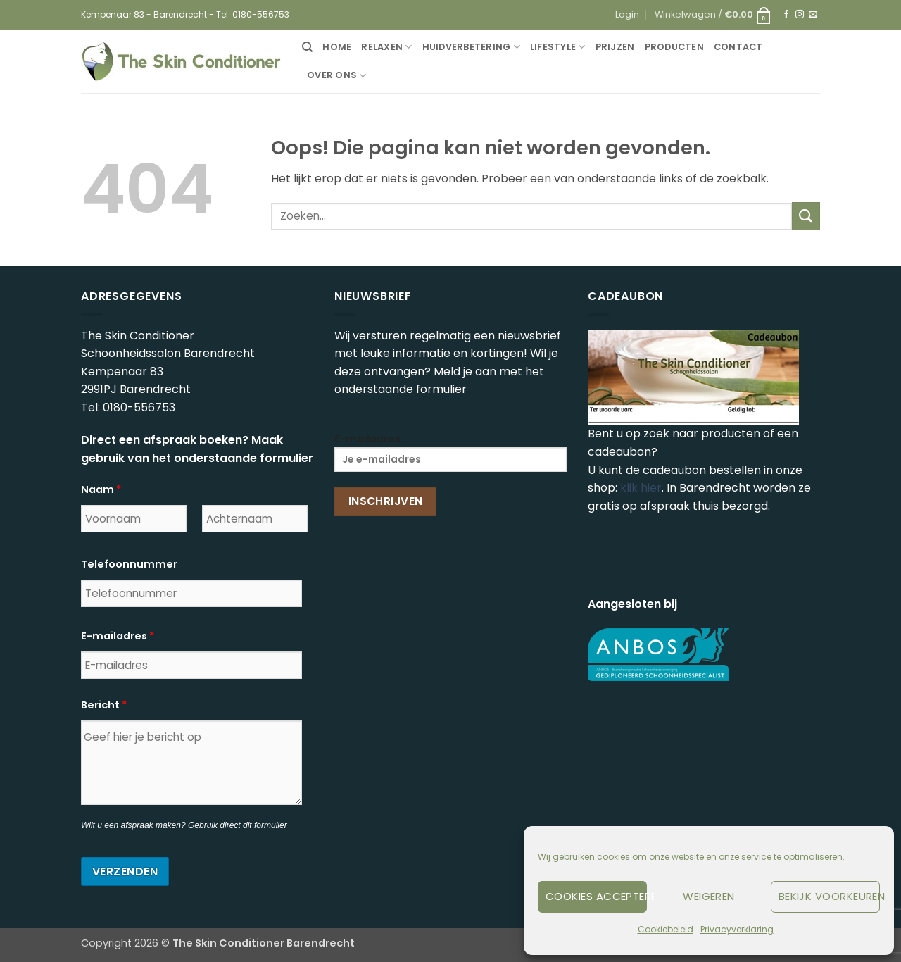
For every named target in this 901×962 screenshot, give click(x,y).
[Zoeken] (307, 47)
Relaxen (386, 47)
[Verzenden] (806, 216)
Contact (738, 47)
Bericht (104, 705)
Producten (674, 47)
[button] (627, 14)
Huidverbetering (471, 47)
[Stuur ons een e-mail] (813, 15)
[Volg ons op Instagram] (799, 15)
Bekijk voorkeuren (829, 896)
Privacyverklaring (737, 929)
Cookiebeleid (665, 929)
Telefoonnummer (129, 564)
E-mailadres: (450, 452)
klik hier (641, 488)
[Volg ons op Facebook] (786, 15)
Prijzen (615, 47)
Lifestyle (558, 47)
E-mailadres (117, 636)
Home (336, 47)
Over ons (337, 75)
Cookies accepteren (596, 896)
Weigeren (709, 896)
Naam (101, 489)
